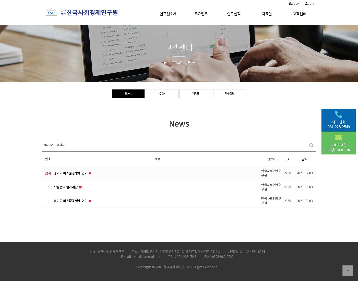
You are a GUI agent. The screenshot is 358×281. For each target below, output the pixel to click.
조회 (287, 159)
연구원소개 (168, 13)
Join (309, 3)
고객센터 (299, 13)
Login (294, 3)
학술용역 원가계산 (66, 187)
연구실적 (234, 13)
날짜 (304, 159)
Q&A (162, 94)
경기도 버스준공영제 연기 (71, 173)
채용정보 (229, 94)
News (128, 94)
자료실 (267, 13)
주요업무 (201, 13)
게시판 (195, 94)
